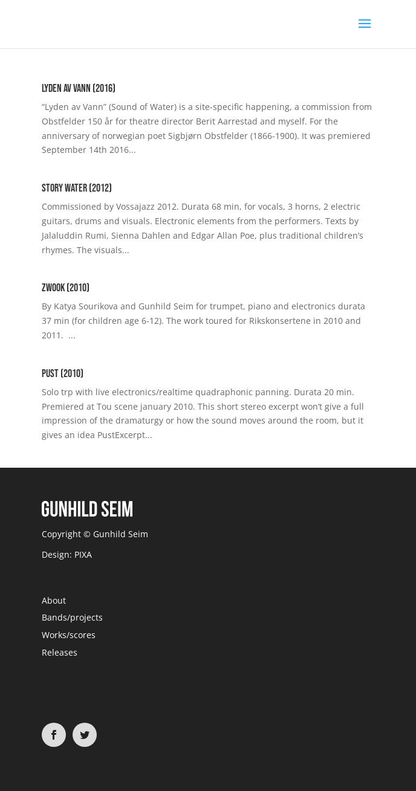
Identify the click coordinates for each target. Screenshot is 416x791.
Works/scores (69, 635)
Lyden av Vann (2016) (78, 88)
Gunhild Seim (119, 534)
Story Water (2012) (77, 188)
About (54, 600)
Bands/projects (72, 617)
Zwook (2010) (65, 288)
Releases (59, 652)
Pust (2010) (62, 373)
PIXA (83, 554)
